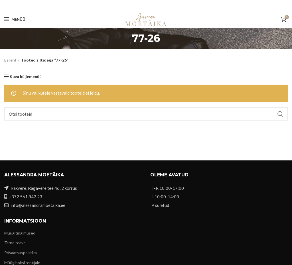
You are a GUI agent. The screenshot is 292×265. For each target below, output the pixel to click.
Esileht (10, 60)
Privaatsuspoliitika (20, 252)
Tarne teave (15, 242)
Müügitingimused (19, 233)
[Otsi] (146, 114)
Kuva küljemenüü (26, 77)
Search (280, 114)
